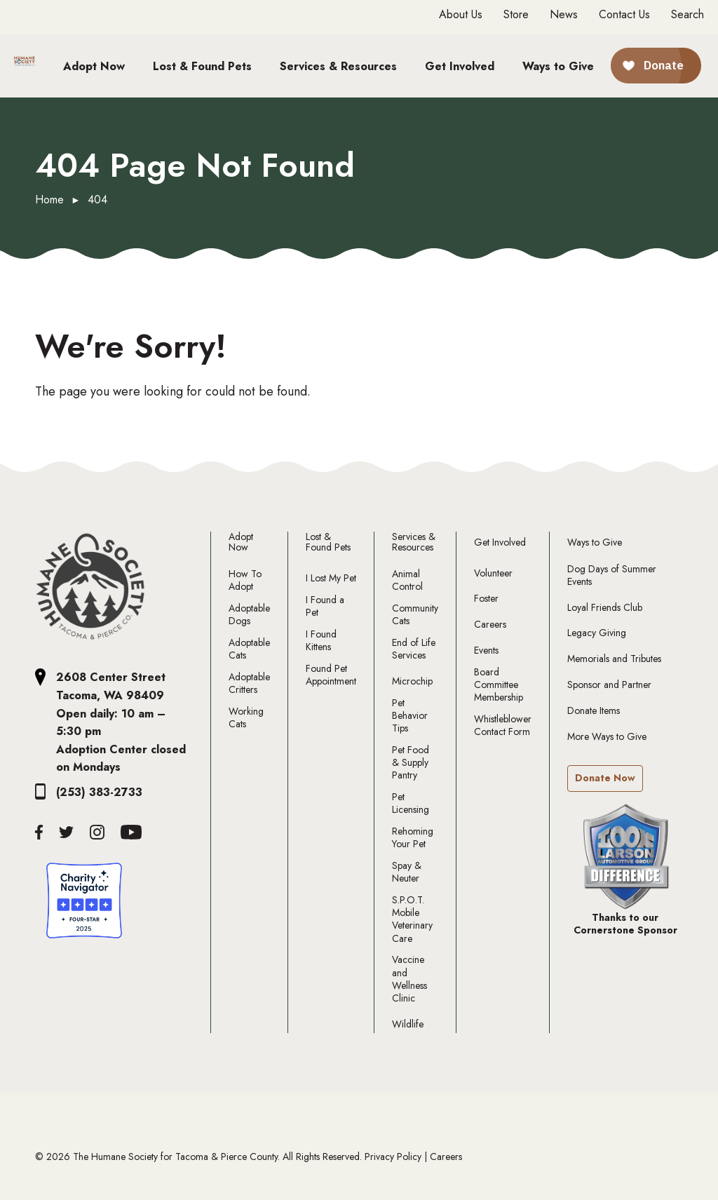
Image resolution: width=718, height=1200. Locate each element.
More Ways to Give (606, 736)
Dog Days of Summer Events (611, 575)
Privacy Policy (393, 1157)
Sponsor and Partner (609, 684)
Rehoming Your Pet (412, 837)
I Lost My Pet (331, 578)
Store (516, 14)
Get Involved (500, 542)
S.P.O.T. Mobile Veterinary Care (412, 919)
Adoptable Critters (249, 683)
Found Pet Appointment (331, 674)
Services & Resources (413, 542)
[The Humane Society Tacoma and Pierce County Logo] (90, 587)
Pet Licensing (410, 803)
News (564, 14)
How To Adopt (245, 580)
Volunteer (493, 573)
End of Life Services (413, 648)
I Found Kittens (321, 640)
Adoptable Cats (249, 648)
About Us (460, 14)
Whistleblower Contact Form (502, 725)
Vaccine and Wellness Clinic (409, 978)
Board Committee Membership (498, 685)
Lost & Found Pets (328, 542)
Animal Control (407, 580)
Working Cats (246, 717)
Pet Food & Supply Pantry (410, 762)
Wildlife (408, 1024)
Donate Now (605, 778)
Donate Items (593, 710)
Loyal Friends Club (604, 607)
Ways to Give (594, 542)
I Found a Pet (325, 606)
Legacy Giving (596, 632)
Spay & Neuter (406, 871)
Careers (490, 624)
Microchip (412, 681)
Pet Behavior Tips (410, 715)
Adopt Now (241, 542)
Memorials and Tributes (614, 658)
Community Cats (415, 614)
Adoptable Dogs (249, 614)
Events (486, 650)
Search (687, 14)
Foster (486, 598)
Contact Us (624, 14)
